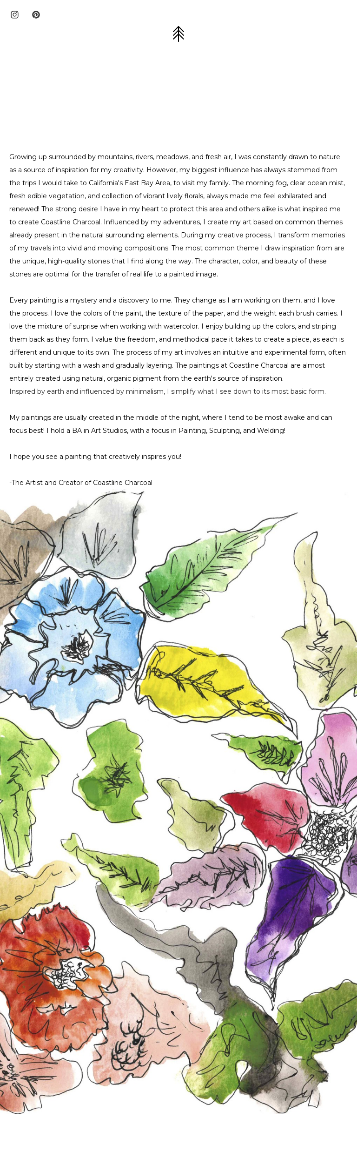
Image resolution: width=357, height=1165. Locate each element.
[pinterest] (36, 14)
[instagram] (14, 14)
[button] (178, 34)
